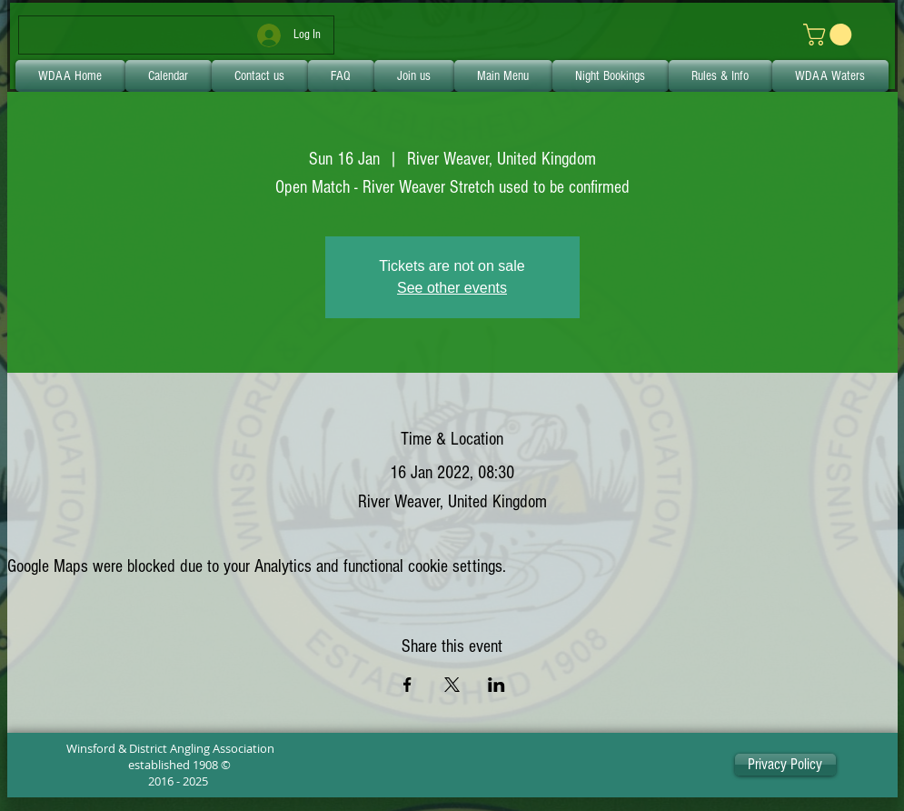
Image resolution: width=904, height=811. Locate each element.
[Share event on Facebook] (407, 684)
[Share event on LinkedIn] (496, 684)
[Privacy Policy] (785, 765)
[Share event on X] (452, 684)
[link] (830, 34)
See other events (452, 287)
